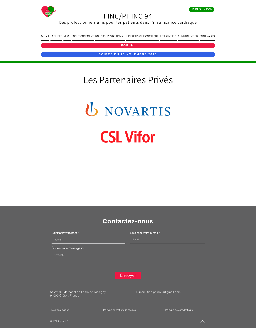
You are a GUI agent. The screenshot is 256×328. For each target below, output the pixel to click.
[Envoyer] (128, 275)
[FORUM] (128, 45)
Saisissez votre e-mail (144, 232)
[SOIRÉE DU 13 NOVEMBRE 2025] (128, 54)
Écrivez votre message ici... (69, 248)
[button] (56, 36)
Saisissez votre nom (64, 232)
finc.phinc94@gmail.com (164, 292)
